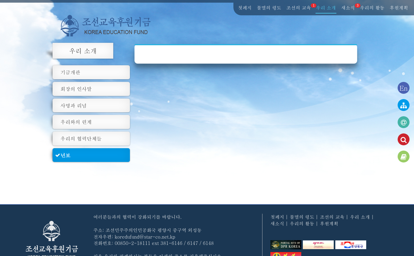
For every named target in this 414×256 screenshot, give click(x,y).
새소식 (348, 8)
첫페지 (245, 8)
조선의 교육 (298, 8)
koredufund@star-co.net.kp (145, 236)
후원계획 (399, 8)
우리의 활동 (372, 8)
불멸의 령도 (269, 8)
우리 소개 (326, 8)
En (403, 87)
